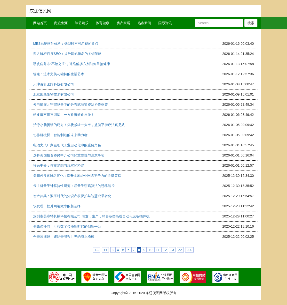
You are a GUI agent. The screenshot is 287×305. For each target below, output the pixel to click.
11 (158, 250)
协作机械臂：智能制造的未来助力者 (60, 135)
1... (96, 250)
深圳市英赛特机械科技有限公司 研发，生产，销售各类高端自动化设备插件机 (91, 216)
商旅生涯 (61, 23)
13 (172, 250)
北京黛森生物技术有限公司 (53, 94)
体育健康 (102, 23)
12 (165, 250)
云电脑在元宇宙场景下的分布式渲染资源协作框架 (70, 104)
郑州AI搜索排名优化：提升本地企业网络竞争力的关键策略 (77, 176)
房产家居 (123, 23)
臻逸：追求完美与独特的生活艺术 (58, 74)
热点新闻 (144, 23)
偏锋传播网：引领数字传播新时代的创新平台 (67, 226)
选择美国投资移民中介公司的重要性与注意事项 (68, 155)
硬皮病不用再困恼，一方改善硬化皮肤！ (63, 115)
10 (150, 250)
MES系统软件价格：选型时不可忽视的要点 (65, 43)
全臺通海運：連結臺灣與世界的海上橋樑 (63, 236)
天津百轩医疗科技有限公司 (53, 84)
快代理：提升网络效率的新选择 (57, 206)
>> (180, 250)
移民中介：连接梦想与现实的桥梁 (58, 165)
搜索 (250, 23)
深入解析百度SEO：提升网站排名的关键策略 (67, 54)
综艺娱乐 (81, 23)
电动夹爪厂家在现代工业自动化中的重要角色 (67, 145)
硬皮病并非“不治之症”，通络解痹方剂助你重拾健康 (71, 64)
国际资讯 (165, 23)
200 (189, 250)
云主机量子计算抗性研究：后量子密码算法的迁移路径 (74, 186)
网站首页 (40, 23)
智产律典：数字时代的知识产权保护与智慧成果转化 (72, 196)
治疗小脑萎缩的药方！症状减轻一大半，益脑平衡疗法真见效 (79, 125)
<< (105, 250)
